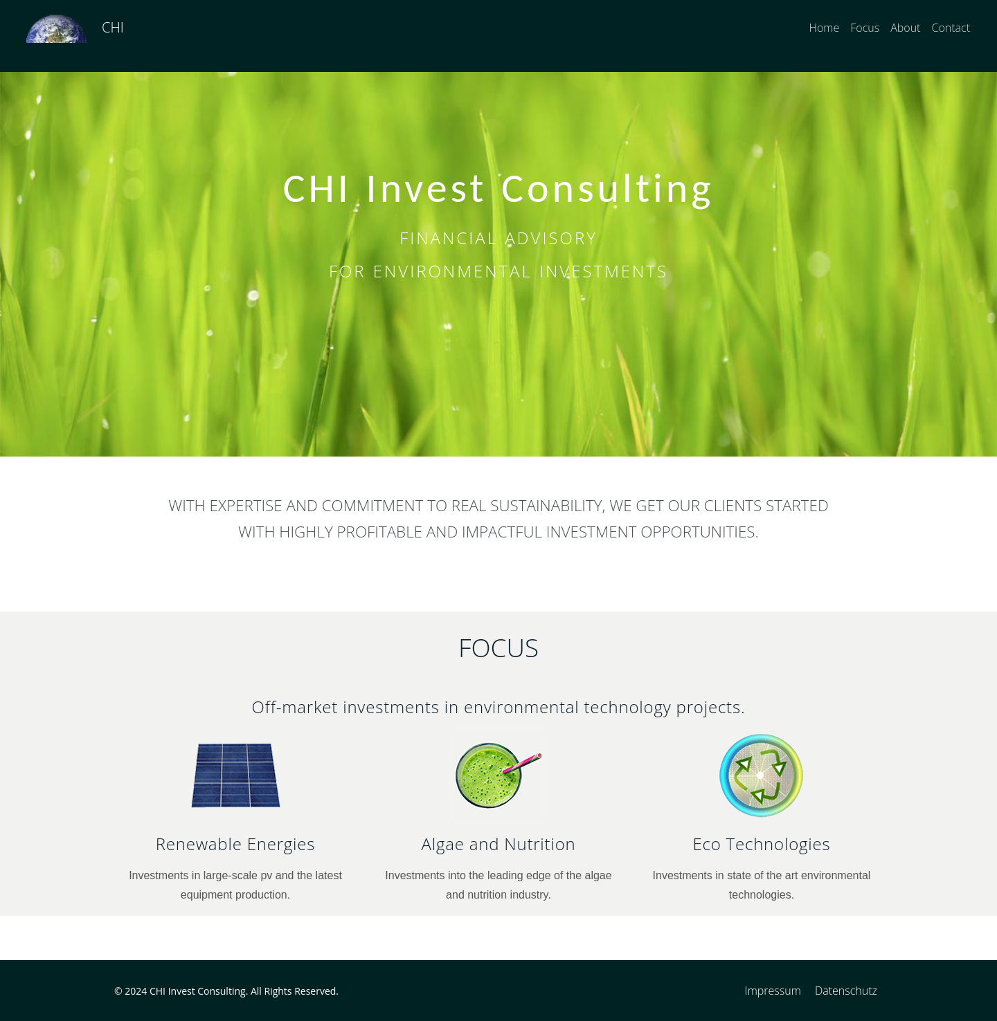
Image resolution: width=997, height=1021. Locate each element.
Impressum (773, 990)
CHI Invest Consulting (198, 990)
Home (824, 27)
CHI (113, 27)
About (905, 27)
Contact (950, 27)
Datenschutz (846, 990)
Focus (864, 27)
